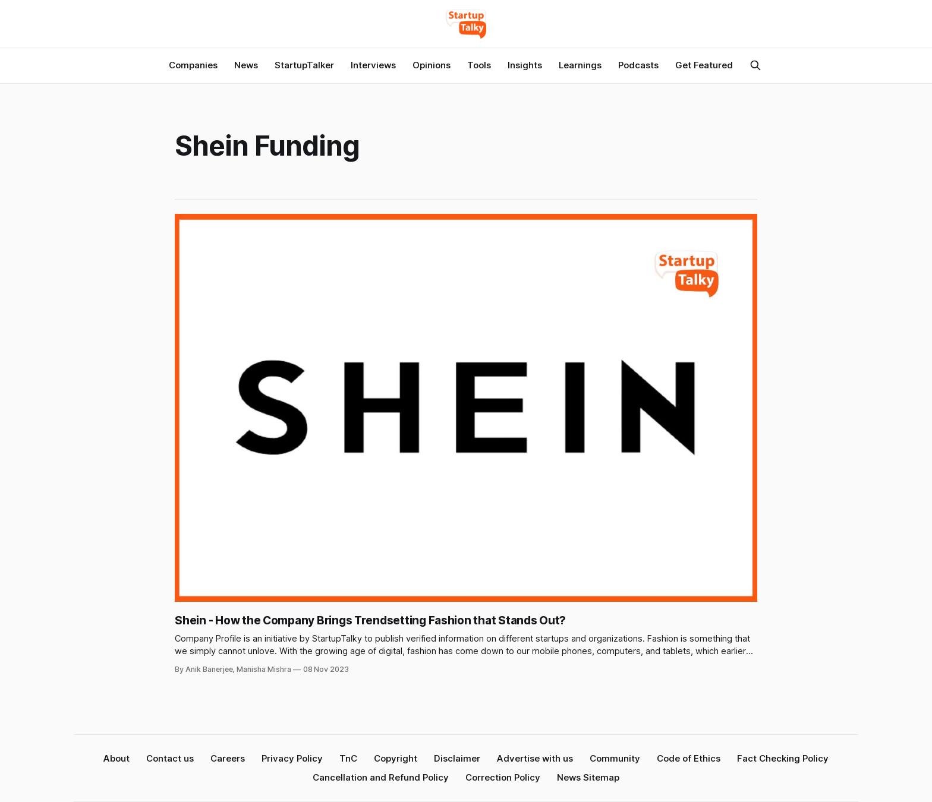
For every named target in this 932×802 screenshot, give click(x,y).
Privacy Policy (292, 758)
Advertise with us (535, 758)
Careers (227, 758)
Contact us (170, 758)
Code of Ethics (688, 758)
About (116, 758)
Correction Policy (502, 777)
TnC (348, 758)
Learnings (580, 65)
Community (615, 758)
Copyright (395, 758)
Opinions (432, 65)
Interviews (373, 65)
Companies (193, 65)
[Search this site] (755, 65)
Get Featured (704, 65)
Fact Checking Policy (783, 758)
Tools (479, 65)
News (246, 65)
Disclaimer (457, 758)
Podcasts (638, 65)
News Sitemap (588, 777)
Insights (525, 65)
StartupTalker (304, 65)
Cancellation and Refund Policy (381, 777)
